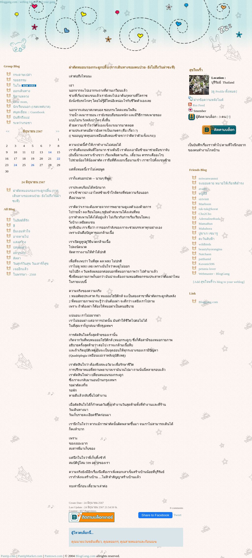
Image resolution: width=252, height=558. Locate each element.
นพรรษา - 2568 (24, 274)
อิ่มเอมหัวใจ (21, 231)
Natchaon (205, 254)
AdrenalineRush (209, 219)
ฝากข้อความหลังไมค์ (208, 100)
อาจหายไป (20, 236)
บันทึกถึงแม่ (21, 117)
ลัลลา (17, 258)
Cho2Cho (205, 214)
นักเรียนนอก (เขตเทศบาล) (31, 107)
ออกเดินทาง (21, 91)
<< (8, 131)
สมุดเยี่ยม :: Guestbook (29, 112)
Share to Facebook (155, 515)
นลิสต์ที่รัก (21, 220)
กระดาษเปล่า (22, 75)
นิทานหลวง (21, 96)
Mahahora (205, 228)
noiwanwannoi (208, 178)
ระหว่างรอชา (22, 123)
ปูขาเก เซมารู (208, 233)
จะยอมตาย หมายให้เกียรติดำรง (221, 183)
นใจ (17, 85)
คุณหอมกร (111, 542)
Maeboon (205, 204)
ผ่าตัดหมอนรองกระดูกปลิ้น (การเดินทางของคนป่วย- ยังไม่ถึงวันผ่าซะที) (36, 196)
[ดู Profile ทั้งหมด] (224, 91)
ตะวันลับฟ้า (206, 239)
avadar (203, 189)
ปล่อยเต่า (19, 247)
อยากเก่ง (19, 253)
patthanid (205, 259)
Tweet (177, 515)
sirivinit (204, 199)
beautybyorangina (210, 249)
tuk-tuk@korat (208, 209)
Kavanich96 (206, 264)
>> (58, 131)
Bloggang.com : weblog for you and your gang (27, 2)
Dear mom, (20, 102)
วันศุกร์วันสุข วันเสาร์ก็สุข (30, 263)
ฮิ (14, 226)
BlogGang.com (85, 556)
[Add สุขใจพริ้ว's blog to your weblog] (219, 282)
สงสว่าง (19, 242)
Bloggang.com (208, 302)
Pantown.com (54, 556)
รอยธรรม (19, 80)
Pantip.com (8, 556)
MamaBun (205, 223)
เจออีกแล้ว (20, 269)
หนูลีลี (203, 193)
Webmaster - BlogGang (214, 274)
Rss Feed (199, 105)
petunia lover (207, 269)
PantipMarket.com (30, 556)
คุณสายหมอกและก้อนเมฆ (138, 542)
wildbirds (205, 244)
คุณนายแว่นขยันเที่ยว (86, 542)
